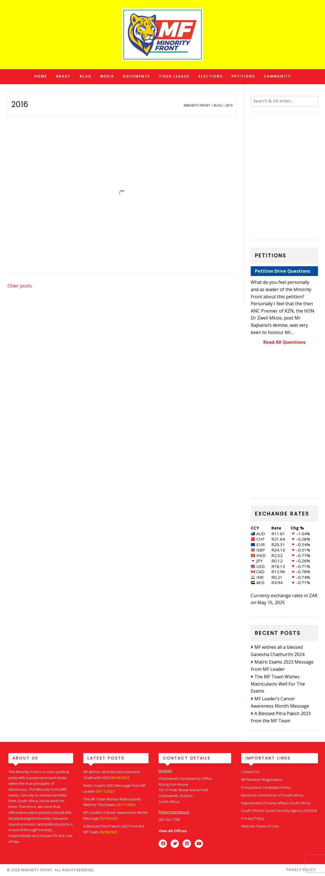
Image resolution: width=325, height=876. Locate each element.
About (63, 76)
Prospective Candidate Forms (266, 787)
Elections (211, 76)
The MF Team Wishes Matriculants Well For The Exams (278, 684)
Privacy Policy (252, 818)
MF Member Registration (261, 779)
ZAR (313, 595)
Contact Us (250, 771)
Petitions (243, 76)
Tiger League (174, 76)
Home (40, 76)
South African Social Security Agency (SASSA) (279, 810)
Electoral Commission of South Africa (272, 795)
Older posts (20, 286)
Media (107, 76)
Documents (136, 76)
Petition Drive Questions (282, 271)
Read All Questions (284, 342)
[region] (284, 423)
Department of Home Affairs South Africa (275, 802)
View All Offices (173, 830)
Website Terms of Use (260, 826)
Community (277, 76)
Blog (85, 76)
